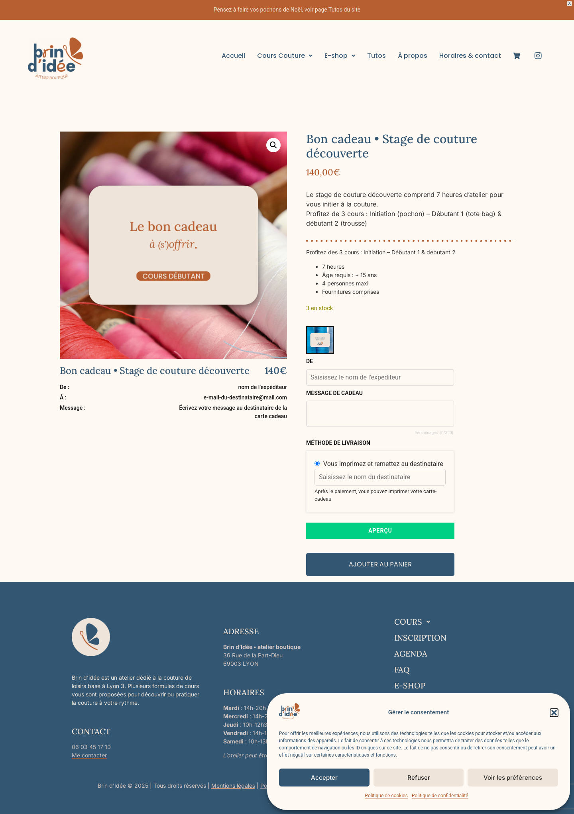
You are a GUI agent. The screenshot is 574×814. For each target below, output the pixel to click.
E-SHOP (409, 685)
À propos (412, 55)
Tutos (376, 55)
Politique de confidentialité (440, 795)
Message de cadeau (334, 393)
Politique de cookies (386, 795)
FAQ (402, 669)
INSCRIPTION (420, 638)
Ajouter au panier (380, 564)
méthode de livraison (338, 443)
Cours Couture (285, 55)
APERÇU (380, 530)
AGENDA (410, 654)
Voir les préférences (513, 777)
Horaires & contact (470, 55)
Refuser (418, 777)
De (309, 361)
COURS (414, 622)
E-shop (339, 55)
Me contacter (89, 755)
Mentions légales (233, 785)
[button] (554, 713)
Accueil (233, 55)
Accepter (324, 777)
